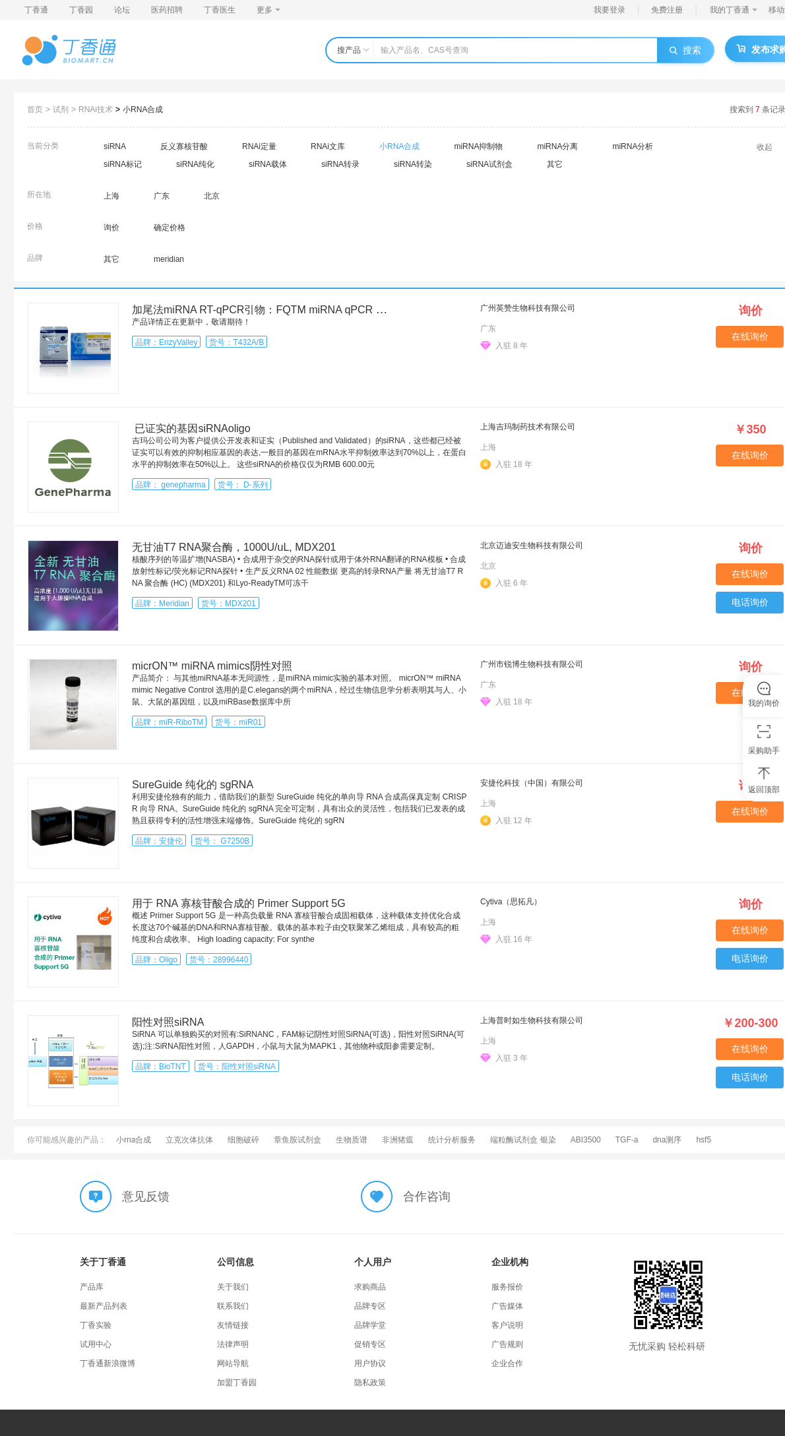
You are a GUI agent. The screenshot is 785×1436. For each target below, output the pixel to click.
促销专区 (370, 1344)
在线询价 (750, 336)
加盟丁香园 (237, 1382)
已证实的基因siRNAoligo (191, 428)
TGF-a (627, 1139)
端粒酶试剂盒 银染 (522, 1139)
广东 (162, 196)
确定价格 (169, 227)
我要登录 (609, 10)
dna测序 (666, 1139)
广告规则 (507, 1344)
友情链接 (233, 1325)
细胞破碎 (243, 1139)
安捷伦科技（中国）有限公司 (531, 783)
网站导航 (233, 1363)
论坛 (122, 10)
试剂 (61, 109)
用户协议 (370, 1363)
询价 (111, 227)
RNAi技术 (95, 109)
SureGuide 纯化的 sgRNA (192, 784)
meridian (169, 259)
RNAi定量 (259, 146)
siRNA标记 (123, 164)
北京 (212, 196)
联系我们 (233, 1306)
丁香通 (36, 10)
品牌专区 (370, 1306)
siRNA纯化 (195, 164)
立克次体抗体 (189, 1139)
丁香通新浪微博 (107, 1363)
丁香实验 (95, 1325)
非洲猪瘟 (398, 1139)
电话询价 (750, 602)
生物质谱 (351, 1139)
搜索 (685, 50)
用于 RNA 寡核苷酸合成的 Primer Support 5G (239, 903)
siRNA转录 (340, 164)
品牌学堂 (370, 1325)
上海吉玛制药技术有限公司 (527, 426)
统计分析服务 (452, 1139)
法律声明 (233, 1344)
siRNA (115, 146)
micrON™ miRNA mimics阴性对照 (212, 665)
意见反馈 (146, 1196)
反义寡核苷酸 (184, 146)
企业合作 (507, 1363)
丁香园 (81, 10)
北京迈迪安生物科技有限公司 (531, 545)
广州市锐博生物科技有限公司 (531, 664)
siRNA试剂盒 (489, 164)
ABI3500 (586, 1139)
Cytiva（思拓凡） (511, 901)
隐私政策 (370, 1382)
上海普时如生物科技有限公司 (531, 1020)
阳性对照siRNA (168, 1022)
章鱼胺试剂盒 (297, 1139)
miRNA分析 (632, 146)
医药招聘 (167, 10)
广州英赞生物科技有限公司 (527, 308)
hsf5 (703, 1139)
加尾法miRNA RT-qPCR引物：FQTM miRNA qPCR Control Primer (288, 309)
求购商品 (370, 1287)
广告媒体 (507, 1306)
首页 (35, 109)
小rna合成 (133, 1139)
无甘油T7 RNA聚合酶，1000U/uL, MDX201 (234, 547)
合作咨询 (427, 1196)
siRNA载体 (268, 164)
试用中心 (95, 1344)
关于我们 (233, 1287)
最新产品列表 (103, 1306)
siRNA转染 (413, 164)
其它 (555, 164)
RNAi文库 (328, 146)
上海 (111, 196)
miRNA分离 (557, 146)
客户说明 (507, 1325)
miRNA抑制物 (478, 146)
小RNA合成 (143, 109)
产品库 (92, 1287)
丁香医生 (220, 10)
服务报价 (507, 1287)
